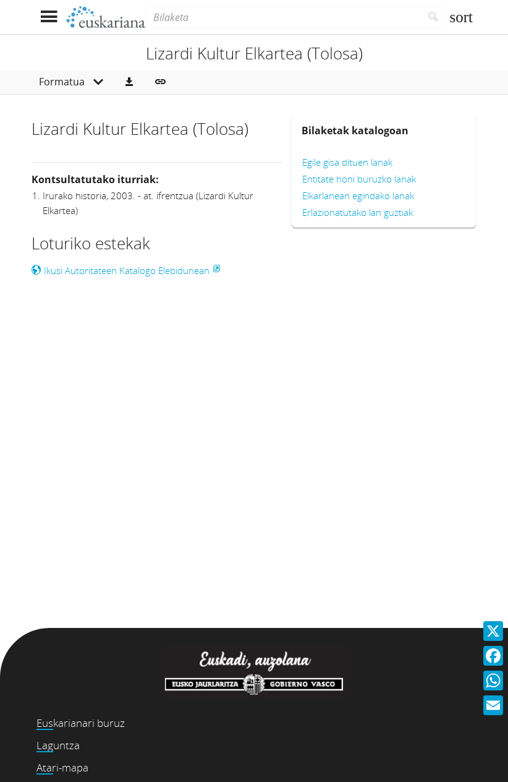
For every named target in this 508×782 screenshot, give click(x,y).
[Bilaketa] (283, 17)
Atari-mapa (62, 767)
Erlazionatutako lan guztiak (357, 212)
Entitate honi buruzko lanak (359, 179)
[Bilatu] (433, 17)
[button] (129, 82)
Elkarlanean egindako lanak (358, 195)
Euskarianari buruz (80, 723)
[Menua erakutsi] (49, 17)
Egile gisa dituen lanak (347, 162)
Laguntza (58, 745)
